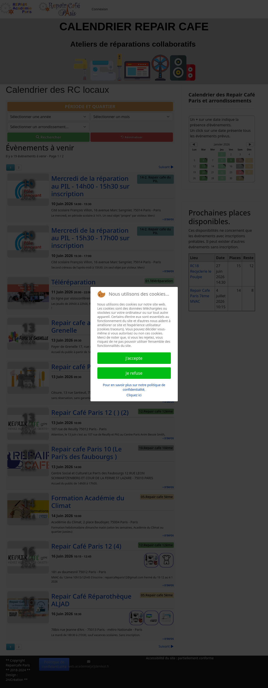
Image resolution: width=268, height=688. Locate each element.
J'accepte (134, 358)
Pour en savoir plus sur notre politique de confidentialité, (134, 387)
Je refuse (134, 373)
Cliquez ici (134, 395)
